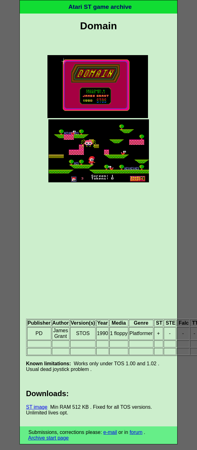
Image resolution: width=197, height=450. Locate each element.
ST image (36, 407)
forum (135, 432)
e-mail (110, 432)
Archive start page (48, 438)
